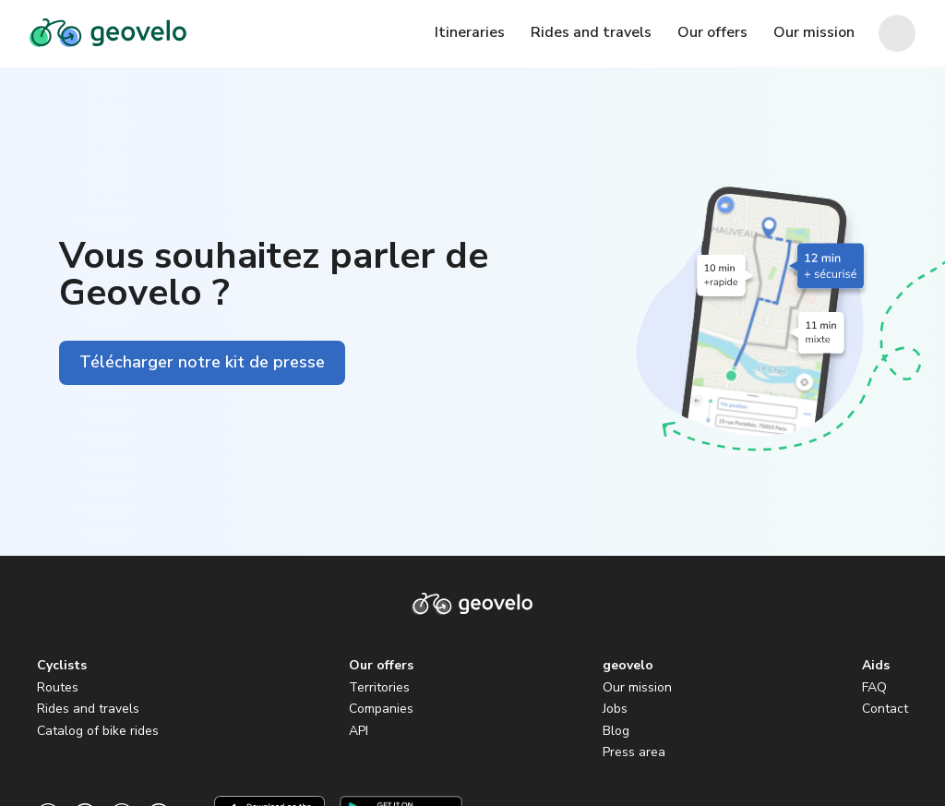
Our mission (637, 687)
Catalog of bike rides (98, 731)
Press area (634, 752)
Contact (885, 709)
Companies (381, 709)
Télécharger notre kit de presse (202, 362)
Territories (379, 687)
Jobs (615, 709)
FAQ (874, 687)
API (358, 731)
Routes (57, 687)
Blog (616, 731)
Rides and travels (88, 709)
